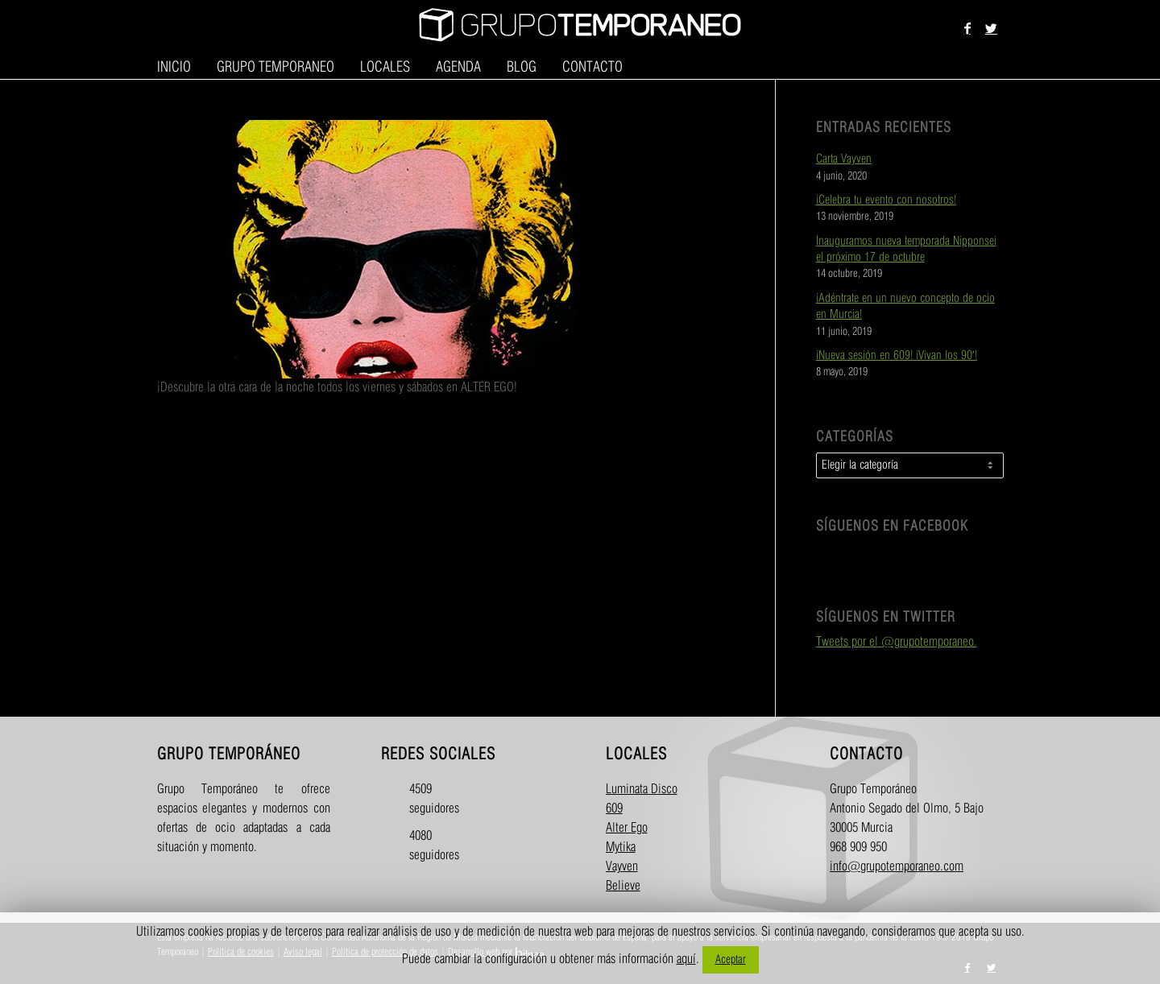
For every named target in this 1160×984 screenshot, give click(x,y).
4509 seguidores (423, 799)
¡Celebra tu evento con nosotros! (886, 200)
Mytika (621, 847)
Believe (623, 886)
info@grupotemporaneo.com (896, 867)
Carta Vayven (844, 159)
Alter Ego (627, 828)
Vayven (622, 867)
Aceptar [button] (730, 959)
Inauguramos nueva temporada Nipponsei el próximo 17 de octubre (906, 249)
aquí (686, 959)
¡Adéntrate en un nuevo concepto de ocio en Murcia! (905, 306)
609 (614, 809)
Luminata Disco (641, 789)
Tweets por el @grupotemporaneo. (896, 642)
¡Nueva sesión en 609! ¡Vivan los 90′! (896, 356)
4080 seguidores (423, 846)
